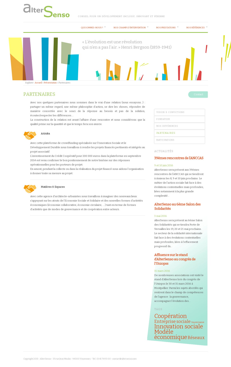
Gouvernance (197, 322)
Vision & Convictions (170, 112)
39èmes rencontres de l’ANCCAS (178, 158)
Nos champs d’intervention (130, 27)
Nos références (195, 27)
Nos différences (167, 126)
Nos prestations (166, 27)
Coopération (170, 316)
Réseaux (196, 337)
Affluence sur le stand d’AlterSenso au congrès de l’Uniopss (174, 259)
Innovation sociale (178, 326)
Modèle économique (170, 334)
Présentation (50, 82)
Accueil (38, 82)
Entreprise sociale (172, 321)
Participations (165, 140)
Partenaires (165, 133)
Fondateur (163, 119)
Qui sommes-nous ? (92, 27)
